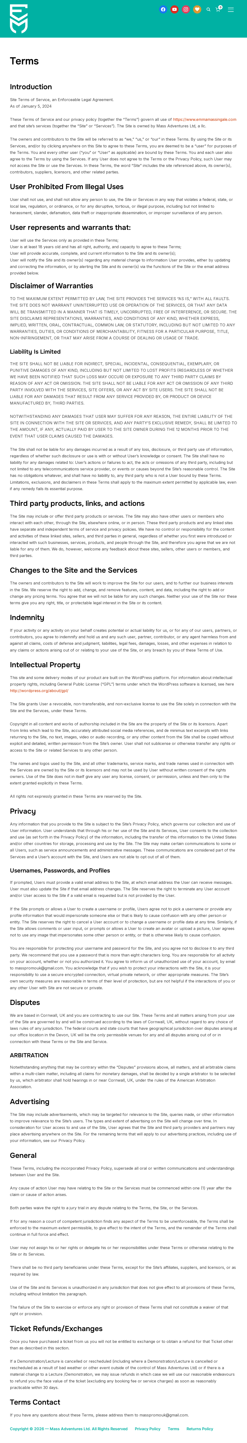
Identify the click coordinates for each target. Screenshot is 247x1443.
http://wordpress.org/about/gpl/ (39, 690)
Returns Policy (200, 1428)
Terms (173, 1428)
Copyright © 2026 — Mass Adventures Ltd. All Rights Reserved (69, 1428)
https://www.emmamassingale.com (204, 119)
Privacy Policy (147, 1428)
